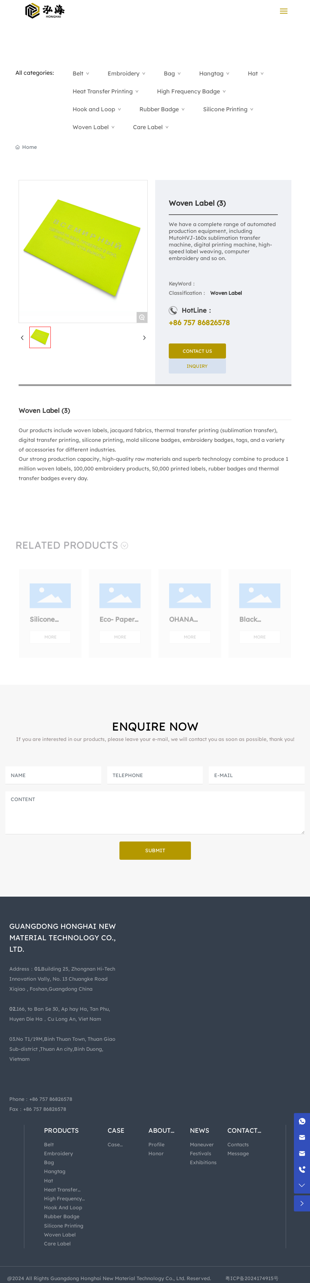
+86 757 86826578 (199, 322)
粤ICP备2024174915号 (252, 1278)
